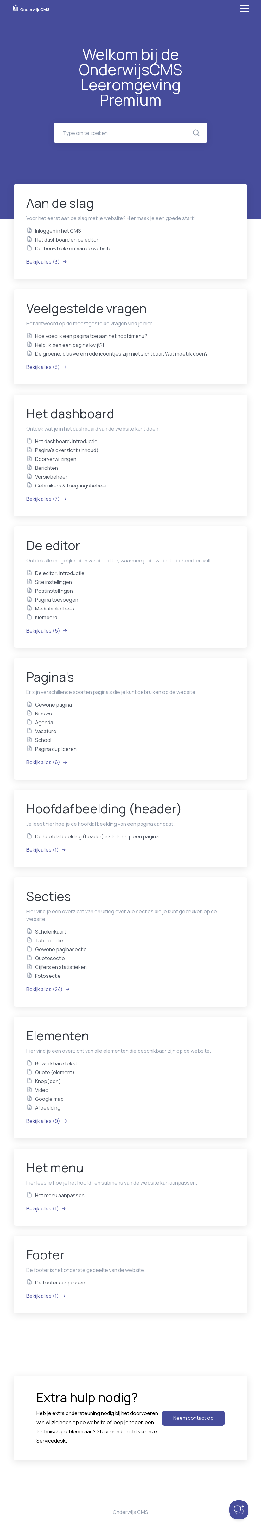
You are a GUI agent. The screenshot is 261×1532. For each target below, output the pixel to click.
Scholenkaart (50, 931)
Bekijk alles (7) (46, 498)
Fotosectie (48, 975)
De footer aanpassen (60, 1282)
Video (41, 1090)
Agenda (44, 722)
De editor (53, 545)
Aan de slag (60, 202)
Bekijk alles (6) (46, 762)
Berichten (46, 467)
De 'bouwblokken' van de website (73, 248)
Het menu (55, 1167)
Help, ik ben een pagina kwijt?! (69, 344)
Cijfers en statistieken (61, 967)
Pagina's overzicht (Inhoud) (67, 450)
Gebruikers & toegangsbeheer (71, 485)
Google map (49, 1098)
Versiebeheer (51, 476)
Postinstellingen (54, 590)
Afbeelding (47, 1107)
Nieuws (43, 713)
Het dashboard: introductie (66, 441)
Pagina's (50, 676)
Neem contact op (193, 1417)
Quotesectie (50, 958)
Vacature (45, 731)
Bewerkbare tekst (56, 1063)
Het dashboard (70, 413)
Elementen (57, 1035)
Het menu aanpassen (60, 1195)
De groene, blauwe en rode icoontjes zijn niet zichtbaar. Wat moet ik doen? (121, 353)
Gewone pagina (53, 704)
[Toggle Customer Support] (238, 1509)
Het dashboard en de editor (67, 239)
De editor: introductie (60, 573)
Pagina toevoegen (56, 599)
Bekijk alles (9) (46, 1121)
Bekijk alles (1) (46, 849)
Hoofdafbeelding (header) (104, 808)
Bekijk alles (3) (46, 261)
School (43, 740)
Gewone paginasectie (61, 949)
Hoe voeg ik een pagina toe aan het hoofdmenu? (91, 336)
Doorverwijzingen (55, 459)
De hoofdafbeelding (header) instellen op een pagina (97, 836)
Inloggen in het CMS (58, 230)
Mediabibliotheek (55, 608)
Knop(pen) (48, 1081)
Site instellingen (53, 582)
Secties (48, 896)
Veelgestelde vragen (86, 308)
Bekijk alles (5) (46, 630)
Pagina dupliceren (56, 748)
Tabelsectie (49, 940)
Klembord (46, 617)
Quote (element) (54, 1072)
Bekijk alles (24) (48, 989)
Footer (45, 1254)
